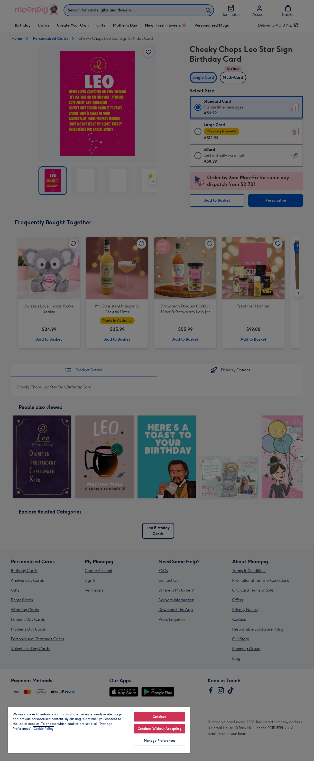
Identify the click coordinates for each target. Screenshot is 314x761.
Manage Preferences (159, 740)
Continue (159, 717)
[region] (99, 729)
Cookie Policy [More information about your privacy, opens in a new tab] (44, 729)
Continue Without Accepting (159, 729)
